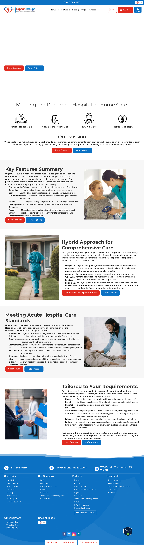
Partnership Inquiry (82, 508)
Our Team (44, 483)
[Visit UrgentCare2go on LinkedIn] (79, 534)
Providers (78, 496)
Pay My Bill (11, 480)
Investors (44, 493)
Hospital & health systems (85, 489)
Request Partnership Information (81, 293)
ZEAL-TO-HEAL (12, 528)
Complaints (112, 489)
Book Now (52, 542)
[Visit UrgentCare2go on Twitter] (69, 534)
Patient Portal (12, 483)
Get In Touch (14, 369)
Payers (77, 493)
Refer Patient (34, 68)
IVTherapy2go (12, 522)
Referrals (77, 483)
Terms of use (113, 480)
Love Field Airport (13, 502)
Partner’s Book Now (85, 513)
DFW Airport (11, 499)
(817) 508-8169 (18, 467)
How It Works (64, 10)
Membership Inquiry (48, 486)
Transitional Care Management (53, 496)
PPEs (76, 502)
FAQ (42, 480)
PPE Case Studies (81, 505)
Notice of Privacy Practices (119, 486)
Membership (11, 496)
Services (92, 10)
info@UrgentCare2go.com (71, 467)
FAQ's (83, 10)
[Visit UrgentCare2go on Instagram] (74, 534)
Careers (43, 489)
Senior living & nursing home (86, 499)
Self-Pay (9, 493)
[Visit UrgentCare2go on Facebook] (64, 534)
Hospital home (80, 486)
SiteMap (111, 493)
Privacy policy (113, 483)
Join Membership (88, 542)
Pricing (75, 10)
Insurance (10, 489)
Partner (77, 480)
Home (53, 10)
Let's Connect (14, 68)
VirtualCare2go (12, 525)
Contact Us (45, 499)
